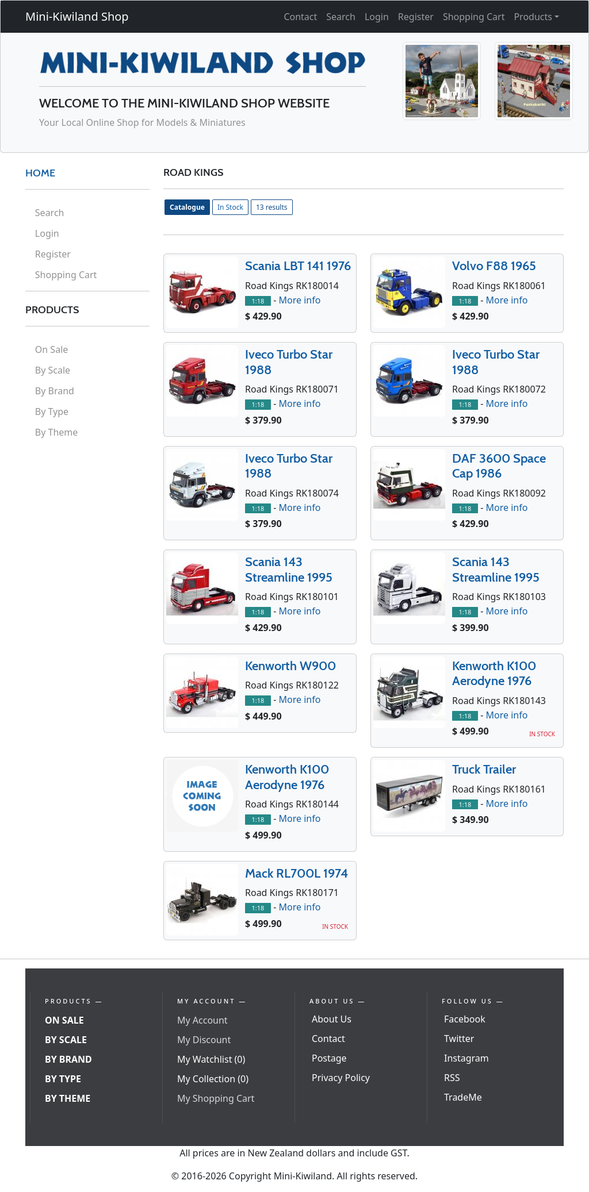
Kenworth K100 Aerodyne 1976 (494, 673)
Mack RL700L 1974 (296, 873)
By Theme (56, 432)
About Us (331, 1019)
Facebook (464, 1019)
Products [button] (533, 16)
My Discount (204, 1039)
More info (299, 300)
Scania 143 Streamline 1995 (288, 569)
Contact (300, 16)
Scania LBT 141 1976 (298, 266)
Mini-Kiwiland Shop (77, 16)
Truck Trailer (484, 769)
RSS (452, 1077)
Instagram (466, 1058)
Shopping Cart (474, 16)
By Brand (54, 390)
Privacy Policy (341, 1077)
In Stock (230, 207)
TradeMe (463, 1097)
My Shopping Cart (215, 1098)
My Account (202, 1020)
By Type (51, 411)
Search (340, 16)
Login (377, 16)
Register (416, 16)
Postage (329, 1058)
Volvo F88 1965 (494, 266)
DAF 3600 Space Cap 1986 (499, 466)
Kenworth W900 (290, 666)
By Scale (52, 370)
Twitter (459, 1038)
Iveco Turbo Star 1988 (288, 362)
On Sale (51, 349)
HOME (40, 173)
